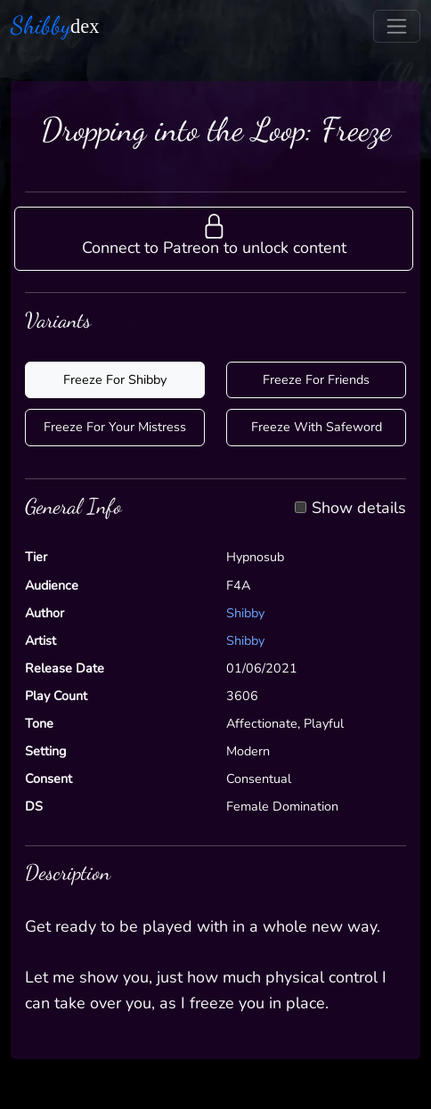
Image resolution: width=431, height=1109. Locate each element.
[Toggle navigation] (396, 26)
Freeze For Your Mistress (115, 427)
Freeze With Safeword (316, 427)
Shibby (245, 613)
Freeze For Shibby (115, 379)
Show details (359, 508)
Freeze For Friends (316, 379)
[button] (213, 239)
